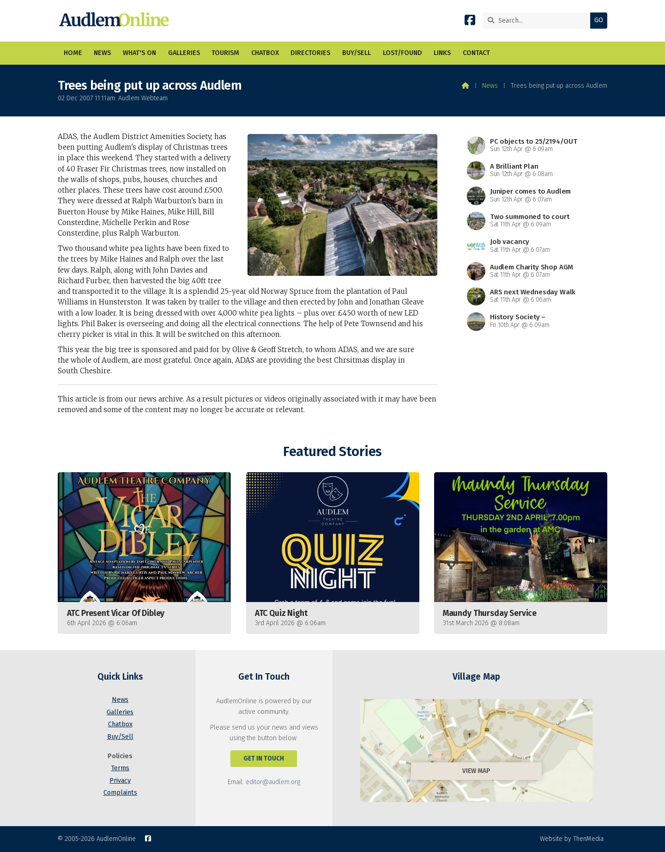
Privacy (120, 781)
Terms (120, 768)
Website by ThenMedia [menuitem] (572, 839)
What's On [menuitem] (139, 53)
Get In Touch (263, 758)
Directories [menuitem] (310, 53)
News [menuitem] (102, 53)
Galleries (120, 712)
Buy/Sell (120, 737)
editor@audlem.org (273, 782)
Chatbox (120, 724)
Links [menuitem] (442, 53)
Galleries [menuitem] (184, 53)
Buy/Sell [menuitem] (356, 53)
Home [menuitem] (73, 53)
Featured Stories (332, 452)
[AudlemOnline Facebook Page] (470, 22)
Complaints (120, 793)
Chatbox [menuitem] (265, 53)
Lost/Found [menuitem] (402, 53)
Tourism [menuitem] (225, 53)
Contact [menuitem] (476, 53)
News (490, 86)
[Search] (538, 20)
